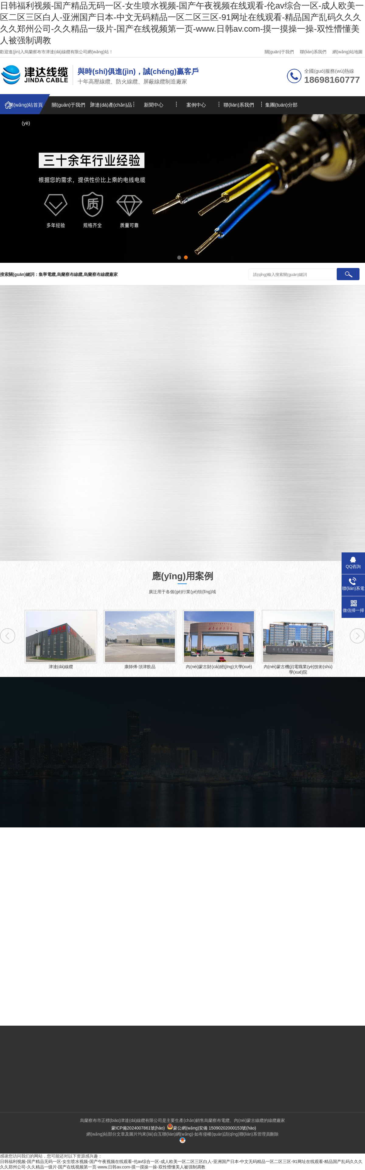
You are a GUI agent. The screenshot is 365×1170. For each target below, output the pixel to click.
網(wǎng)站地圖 (347, 51)
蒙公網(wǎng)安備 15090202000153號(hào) (211, 1128)
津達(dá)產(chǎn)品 (111, 104)
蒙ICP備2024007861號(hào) (138, 1128)
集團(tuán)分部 (281, 104)
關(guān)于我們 (279, 51)
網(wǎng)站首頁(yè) (26, 108)
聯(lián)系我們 (313, 51)
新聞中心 (153, 104)
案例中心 (196, 104)
